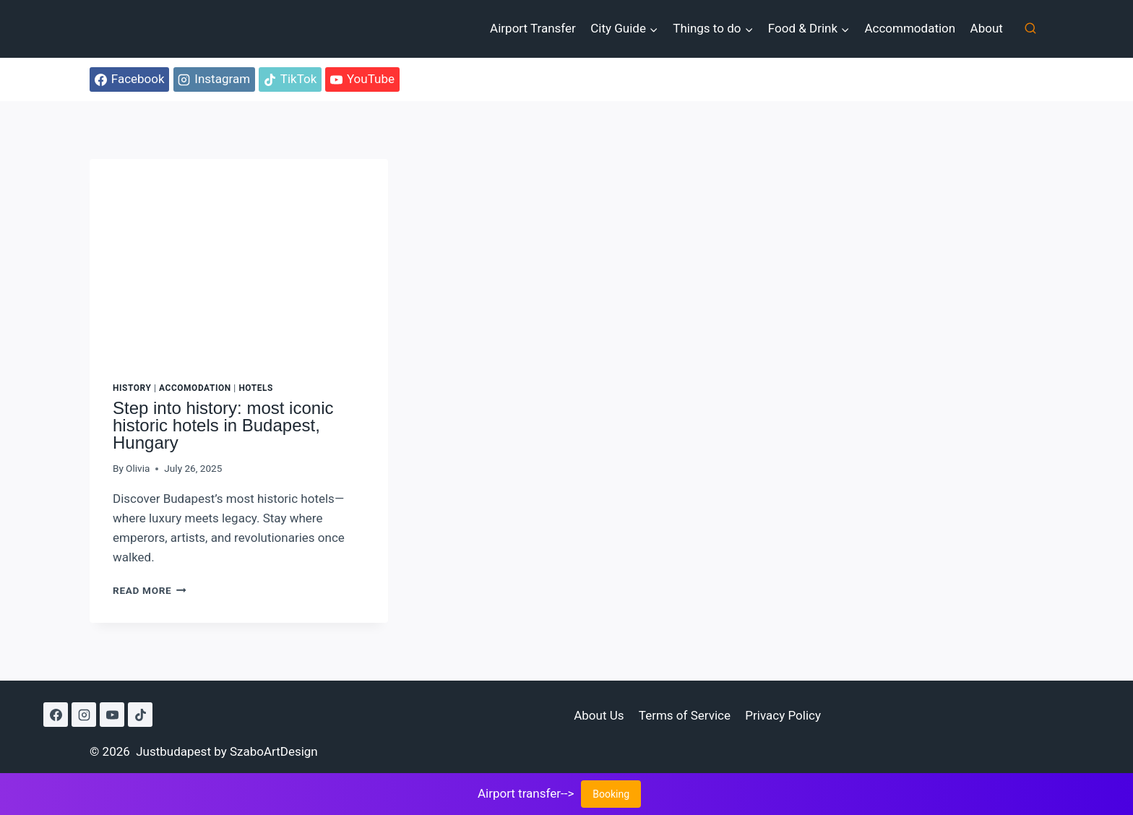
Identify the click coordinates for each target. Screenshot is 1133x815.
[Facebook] (55, 714)
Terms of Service (685, 715)
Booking (611, 794)
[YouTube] (112, 714)
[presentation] (239, 258)
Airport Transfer (533, 28)
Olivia (138, 468)
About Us (599, 715)
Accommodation (909, 28)
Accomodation (195, 388)
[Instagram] (84, 714)
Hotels (255, 388)
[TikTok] (140, 714)
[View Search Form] (1030, 29)
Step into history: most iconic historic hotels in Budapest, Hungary (223, 425)
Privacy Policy (783, 715)
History (132, 388)
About (986, 28)
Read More (149, 590)
